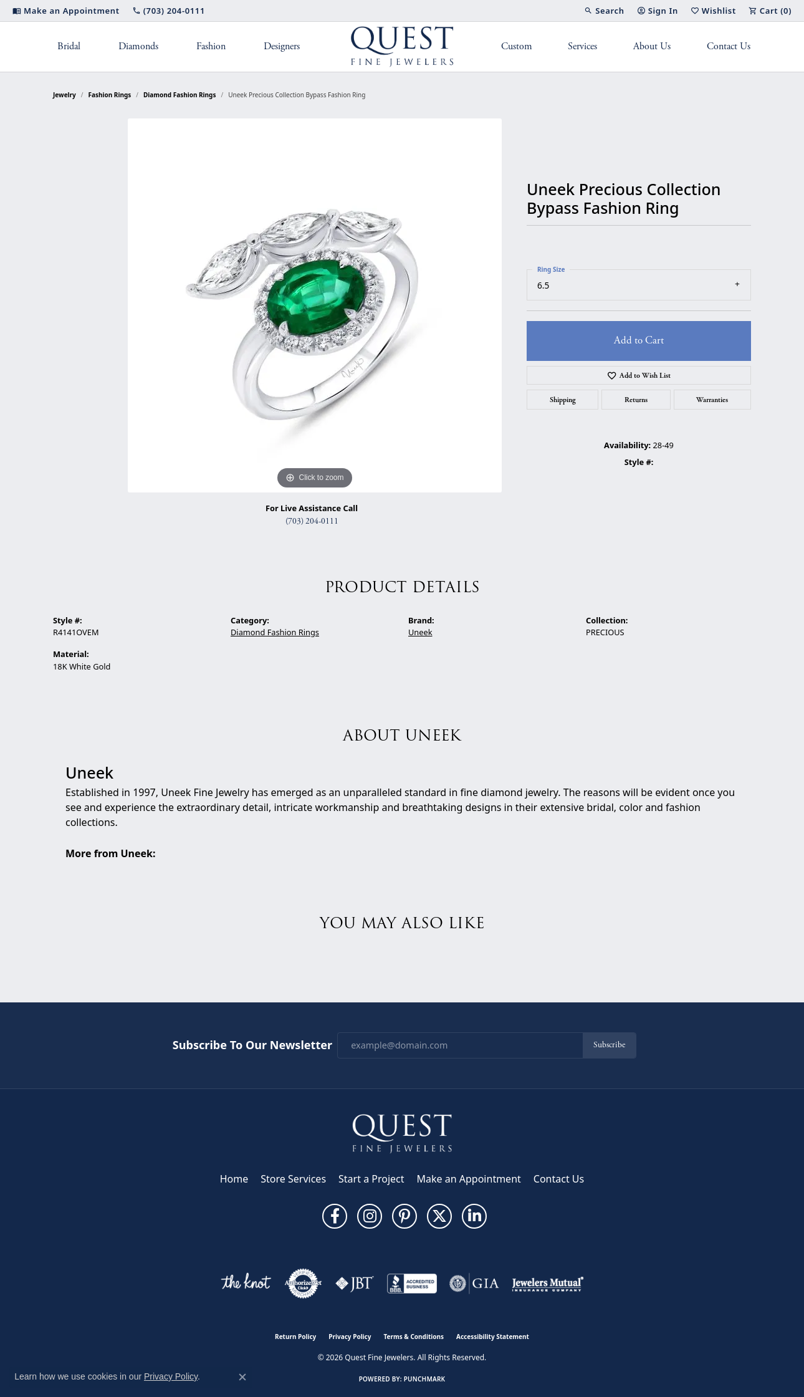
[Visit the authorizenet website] (303, 1283)
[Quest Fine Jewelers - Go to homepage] (402, 1133)
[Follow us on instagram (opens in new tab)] (369, 1216)
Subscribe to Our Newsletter (252, 1045)
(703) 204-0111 (311, 521)
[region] (315, 305)
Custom (516, 46)
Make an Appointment (469, 1179)
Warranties (712, 399)
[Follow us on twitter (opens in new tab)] (439, 1216)
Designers (282, 46)
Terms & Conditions (413, 1336)
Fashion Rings (110, 94)
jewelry (64, 94)
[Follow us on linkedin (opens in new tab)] (474, 1216)
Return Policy (295, 1336)
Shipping (563, 399)
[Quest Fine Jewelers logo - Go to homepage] (402, 47)
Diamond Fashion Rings (179, 94)
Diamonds (138, 46)
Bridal (68, 46)
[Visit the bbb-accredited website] (412, 1283)
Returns (636, 399)
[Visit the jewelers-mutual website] (547, 1283)
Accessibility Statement (492, 1336)
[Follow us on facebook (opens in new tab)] (334, 1216)
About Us (652, 46)
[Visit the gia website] (474, 1283)
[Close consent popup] (242, 1377)
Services (582, 46)
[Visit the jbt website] (355, 1283)
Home (234, 1179)
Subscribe (609, 1045)
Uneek (420, 632)
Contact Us (728, 46)
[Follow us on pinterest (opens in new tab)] (404, 1216)
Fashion (211, 46)
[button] (604, 10)
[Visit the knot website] (245, 1283)
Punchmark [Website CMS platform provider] (425, 1379)
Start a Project (371, 1179)
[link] (66, 10)
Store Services (293, 1179)
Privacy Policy (349, 1336)
